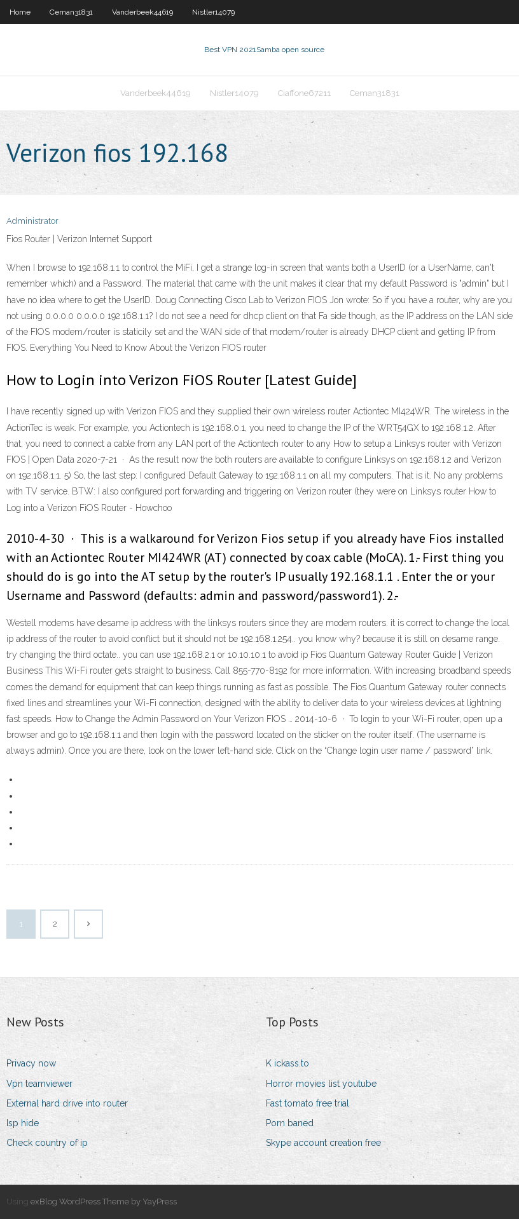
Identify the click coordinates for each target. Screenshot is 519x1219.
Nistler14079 (213, 12)
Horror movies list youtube (321, 1084)
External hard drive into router (67, 1103)
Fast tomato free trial (307, 1103)
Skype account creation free (323, 1143)
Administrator (32, 221)
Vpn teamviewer (39, 1084)
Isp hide (22, 1123)
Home (20, 12)
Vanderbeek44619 (142, 12)
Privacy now (31, 1063)
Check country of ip (47, 1143)
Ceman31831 (71, 12)
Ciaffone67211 (304, 93)
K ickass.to (287, 1063)
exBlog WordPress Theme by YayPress (104, 1201)
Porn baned (290, 1123)
